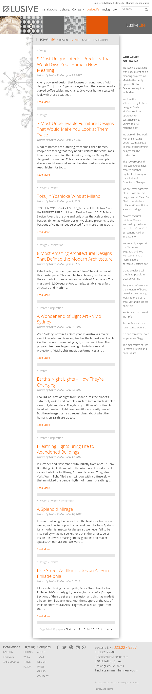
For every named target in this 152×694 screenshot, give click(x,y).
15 (92, 629)
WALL (27, 656)
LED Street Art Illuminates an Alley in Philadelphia (73, 573)
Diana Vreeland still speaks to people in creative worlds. (134, 275)
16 (97, 629)
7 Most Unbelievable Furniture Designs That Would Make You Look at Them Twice (75, 129)
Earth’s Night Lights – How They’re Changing (70, 382)
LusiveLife (93, 9)
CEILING (28, 652)
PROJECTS (8, 656)
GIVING (41, 671)
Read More (43, 102)
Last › (108, 629)
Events (75, 40)
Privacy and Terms (104, 688)
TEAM (40, 656)
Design (63, 40)
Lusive (45, 39)
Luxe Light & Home (102, 2)
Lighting (65, 9)
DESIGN (41, 661)
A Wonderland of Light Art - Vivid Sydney (69, 319)
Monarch (119, 2)
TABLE (27, 661)
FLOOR (27, 666)
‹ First (67, 629)
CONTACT (42, 676)
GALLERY (8, 652)
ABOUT (41, 652)
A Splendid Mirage (55, 509)
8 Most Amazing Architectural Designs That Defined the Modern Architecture (75, 256)
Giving (86, 40)
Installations (49, 9)
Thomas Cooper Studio (137, 2)
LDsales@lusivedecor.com (111, 657)
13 (83, 629)
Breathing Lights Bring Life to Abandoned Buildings (65, 449)
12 (78, 629)
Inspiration (100, 40)
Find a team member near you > (116, 670)
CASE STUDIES (11, 661)
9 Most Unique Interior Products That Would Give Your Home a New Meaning (74, 64)
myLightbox (109, 9)
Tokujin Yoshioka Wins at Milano (69, 196)
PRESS (41, 666)
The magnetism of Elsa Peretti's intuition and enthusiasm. (135, 349)
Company (78, 9)
